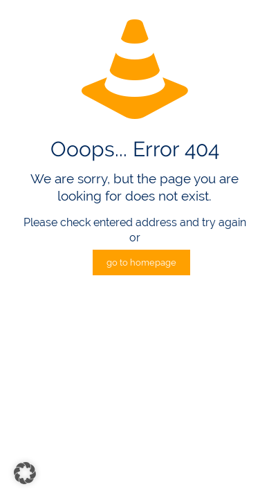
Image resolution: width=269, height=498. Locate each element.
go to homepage (141, 262)
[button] (25, 473)
